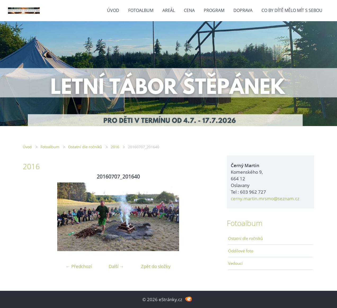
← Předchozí (79, 266)
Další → (116, 266)
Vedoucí (235, 263)
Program (214, 10)
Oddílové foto (240, 250)
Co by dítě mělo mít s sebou (291, 10)
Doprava (242, 10)
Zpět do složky (156, 266)
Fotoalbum (140, 10)
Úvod (113, 10)
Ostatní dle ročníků (85, 146)
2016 (115, 146)
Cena (189, 10)
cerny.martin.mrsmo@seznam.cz (265, 198)
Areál (168, 10)
